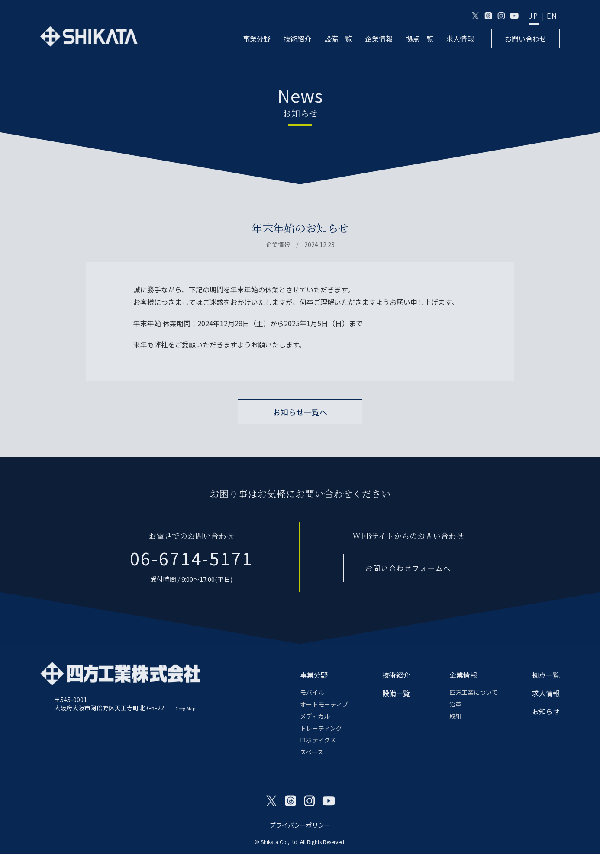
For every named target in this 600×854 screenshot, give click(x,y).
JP (534, 16)
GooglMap (185, 708)
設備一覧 (338, 39)
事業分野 (257, 39)
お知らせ (546, 711)
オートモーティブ (324, 704)
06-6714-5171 (191, 558)
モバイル (312, 692)
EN (552, 16)
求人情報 (460, 39)
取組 (455, 716)
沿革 (455, 704)
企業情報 (379, 39)
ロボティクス (318, 739)
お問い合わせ (525, 38)
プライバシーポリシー (300, 825)
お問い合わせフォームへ (408, 568)
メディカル (315, 716)
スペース (311, 752)
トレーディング (321, 728)
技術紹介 (297, 39)
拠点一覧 (419, 39)
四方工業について (473, 692)
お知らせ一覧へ (300, 411)
